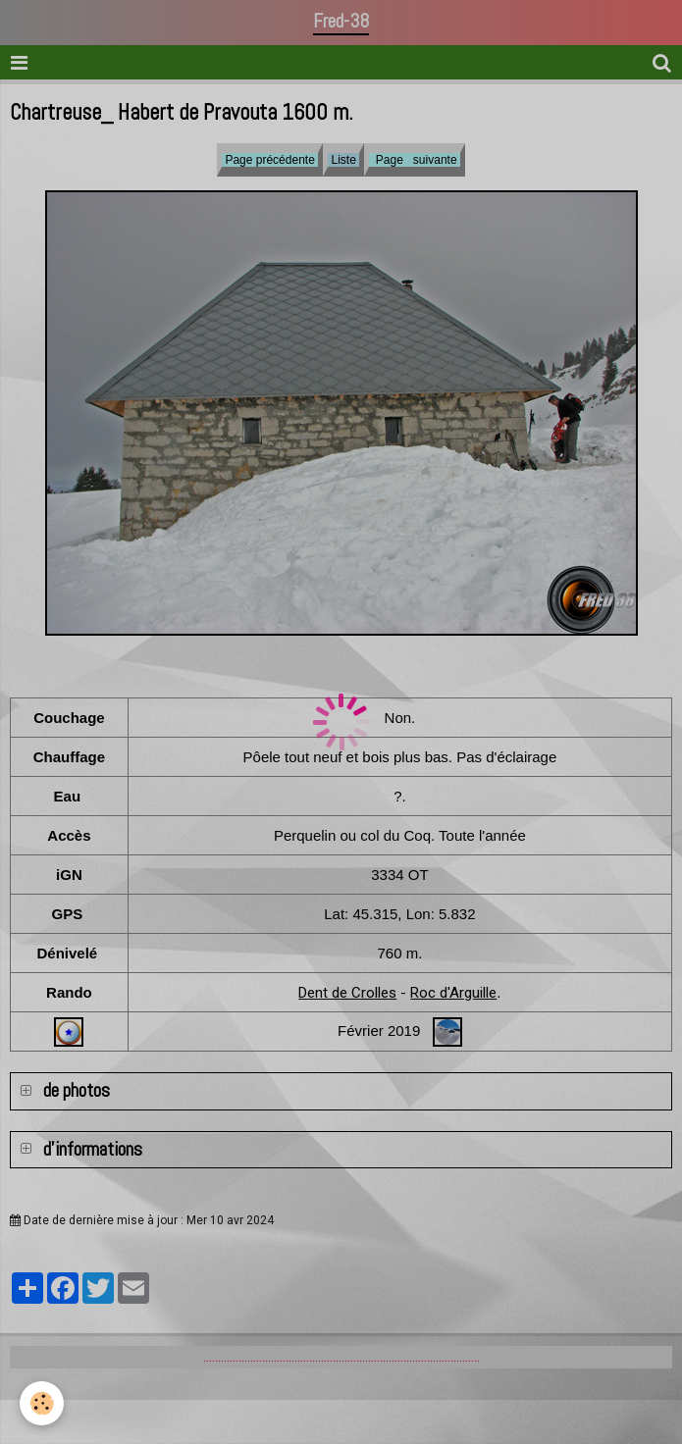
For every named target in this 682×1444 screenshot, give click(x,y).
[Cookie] (42, 1403)
